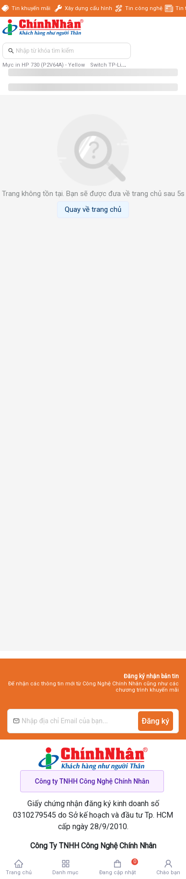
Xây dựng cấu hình (88, 8)
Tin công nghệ (144, 8)
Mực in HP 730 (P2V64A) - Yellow (43, 65)
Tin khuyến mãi (31, 8)
